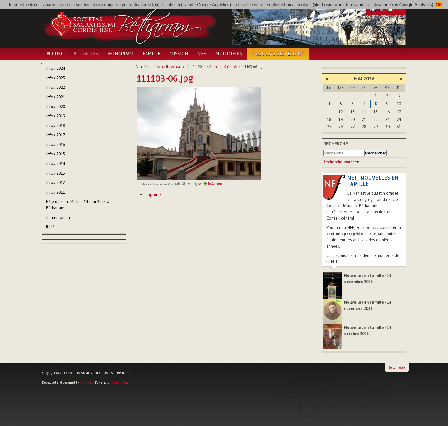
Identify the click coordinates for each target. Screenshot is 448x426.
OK (438, 4)
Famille (151, 54)
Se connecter (397, 367)
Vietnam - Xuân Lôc (223, 66)
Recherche (335, 143)
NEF (202, 54)
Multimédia (228, 54)
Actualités (86, 54)
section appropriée (344, 233)
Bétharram (120, 54)
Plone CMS (119, 382)
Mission (179, 54)
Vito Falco (87, 382)
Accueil (55, 54)
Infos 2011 (197, 66)
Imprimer (153, 194)
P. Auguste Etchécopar (278, 54)
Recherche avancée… (343, 161)
